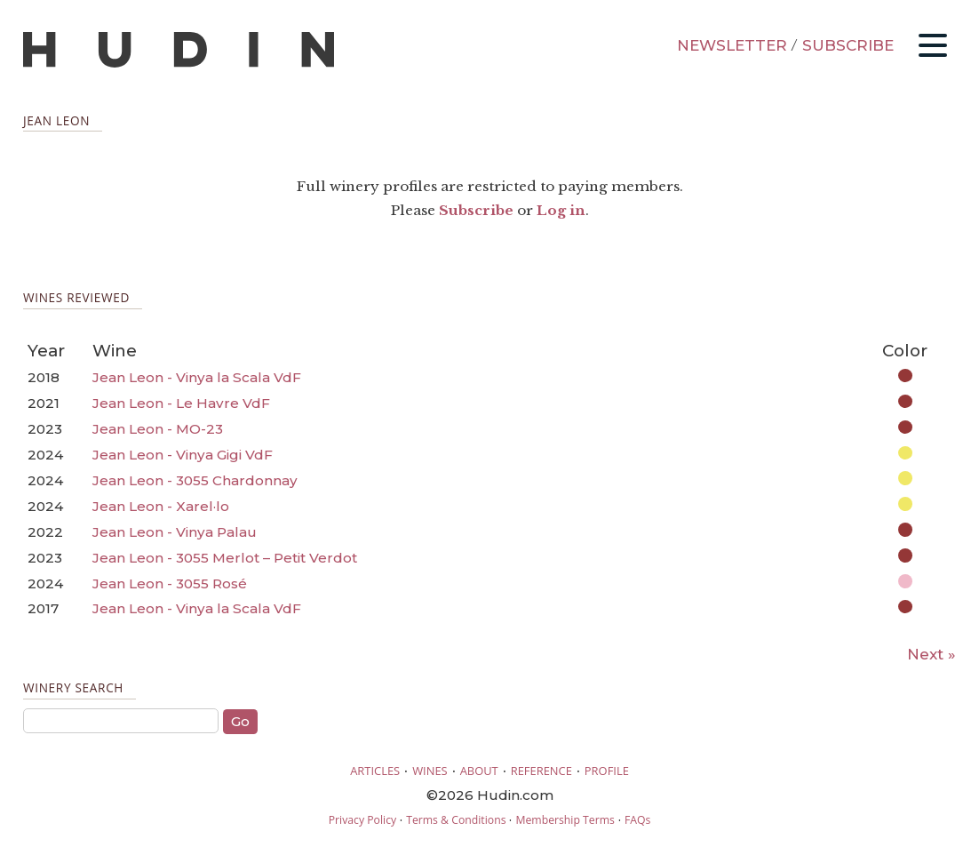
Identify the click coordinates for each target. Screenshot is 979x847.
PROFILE (607, 771)
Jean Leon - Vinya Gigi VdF (182, 454)
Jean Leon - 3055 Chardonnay (195, 480)
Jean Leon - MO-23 (157, 428)
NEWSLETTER (732, 45)
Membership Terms (564, 819)
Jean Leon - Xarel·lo (160, 506)
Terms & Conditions (455, 819)
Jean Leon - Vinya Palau (174, 531)
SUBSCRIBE (848, 45)
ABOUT (479, 771)
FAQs (637, 819)
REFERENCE (541, 771)
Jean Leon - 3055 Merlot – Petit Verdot (224, 557)
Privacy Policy (362, 819)
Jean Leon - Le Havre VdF (181, 403)
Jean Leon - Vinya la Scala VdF (196, 377)
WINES (430, 771)
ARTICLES (375, 771)
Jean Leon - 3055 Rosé (169, 583)
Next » (931, 654)
